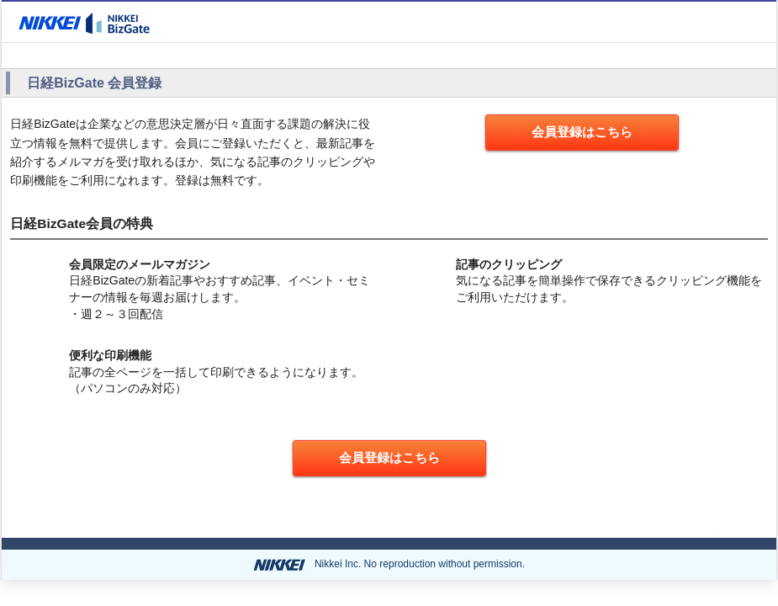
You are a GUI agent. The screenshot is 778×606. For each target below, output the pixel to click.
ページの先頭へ (669, 529)
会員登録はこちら (582, 132)
